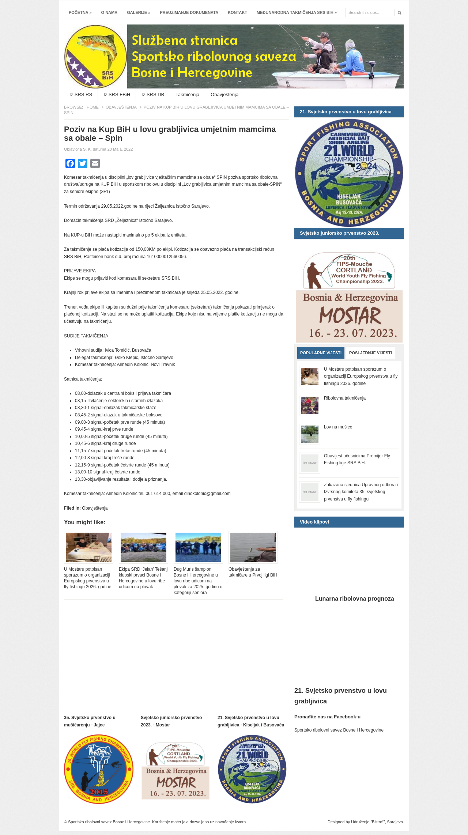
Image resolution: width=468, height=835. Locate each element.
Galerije (138, 12)
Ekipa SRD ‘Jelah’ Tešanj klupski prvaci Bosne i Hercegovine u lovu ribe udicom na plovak (143, 578)
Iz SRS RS (80, 94)
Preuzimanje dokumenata (189, 12)
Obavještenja (224, 94)
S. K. (87, 149)
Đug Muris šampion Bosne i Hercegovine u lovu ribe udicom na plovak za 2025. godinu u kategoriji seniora (198, 581)
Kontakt (237, 12)
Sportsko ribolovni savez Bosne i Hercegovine (234, 35)
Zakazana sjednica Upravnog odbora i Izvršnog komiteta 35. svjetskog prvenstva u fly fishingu (361, 492)
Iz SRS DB (152, 94)
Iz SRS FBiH (116, 94)
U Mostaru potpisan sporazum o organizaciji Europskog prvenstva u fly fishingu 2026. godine (87, 578)
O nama (109, 12)
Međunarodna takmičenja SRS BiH (297, 12)
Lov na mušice (338, 427)
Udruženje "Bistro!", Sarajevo (377, 822)
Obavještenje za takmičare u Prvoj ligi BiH (253, 572)
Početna (80, 12)
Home (93, 107)
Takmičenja (187, 94)
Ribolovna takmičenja (345, 398)
